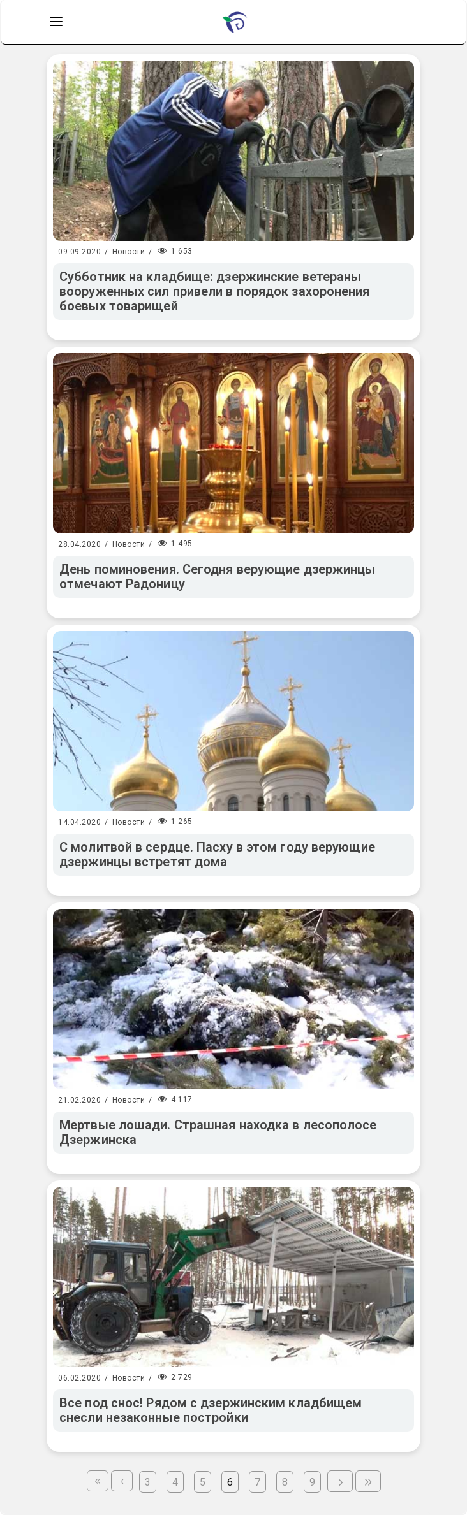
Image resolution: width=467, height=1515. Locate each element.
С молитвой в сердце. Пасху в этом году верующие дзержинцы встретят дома (217, 854)
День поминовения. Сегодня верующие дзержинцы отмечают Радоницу (217, 576)
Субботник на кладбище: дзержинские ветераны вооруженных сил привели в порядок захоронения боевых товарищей (214, 291)
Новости (128, 251)
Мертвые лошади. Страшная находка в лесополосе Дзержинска (218, 1132)
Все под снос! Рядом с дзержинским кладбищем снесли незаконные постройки (210, 1410)
